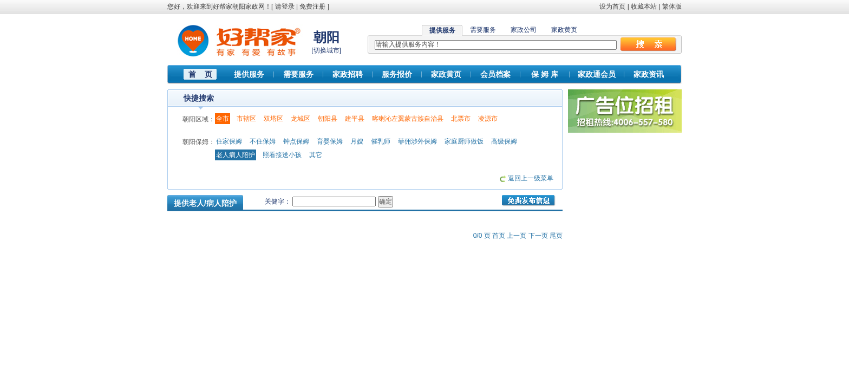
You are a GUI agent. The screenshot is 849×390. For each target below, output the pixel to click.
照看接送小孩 (282, 155)
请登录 (285, 6)
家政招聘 (347, 74)
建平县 (354, 118)
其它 (315, 155)
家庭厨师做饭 (464, 141)
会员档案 (495, 74)
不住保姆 (263, 141)
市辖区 (246, 118)
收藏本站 (644, 6)
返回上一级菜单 (530, 178)
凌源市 (488, 118)
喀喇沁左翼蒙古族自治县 (407, 118)
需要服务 (483, 30)
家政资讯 (649, 74)
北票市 (461, 118)
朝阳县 (327, 118)
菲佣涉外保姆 (417, 141)
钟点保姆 (296, 141)
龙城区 (300, 118)
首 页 (200, 74)
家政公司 (524, 30)
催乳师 (380, 141)
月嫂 (356, 141)
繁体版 (672, 6)
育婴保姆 (330, 141)
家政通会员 (597, 74)
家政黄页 (564, 30)
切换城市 (326, 50)
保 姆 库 (544, 74)
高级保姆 (504, 141)
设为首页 (612, 6)
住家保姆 (229, 141)
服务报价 (397, 74)
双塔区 (273, 118)
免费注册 (312, 6)
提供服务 (249, 74)
